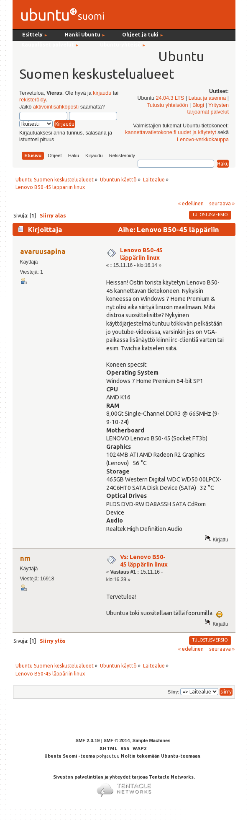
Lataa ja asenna (207, 98)
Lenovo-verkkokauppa (203, 139)
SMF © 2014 (116, 740)
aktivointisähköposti (56, 107)
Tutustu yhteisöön (167, 105)
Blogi (198, 105)
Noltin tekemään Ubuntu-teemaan (160, 755)
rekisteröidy (32, 100)
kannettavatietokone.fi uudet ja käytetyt (170, 132)
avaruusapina (43, 251)
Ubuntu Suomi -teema (69, 755)
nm (25, 558)
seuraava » (222, 203)
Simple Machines (152, 740)
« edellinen (191, 203)
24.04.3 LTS (170, 98)
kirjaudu (102, 93)
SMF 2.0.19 (88, 740)
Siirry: (173, 691)
